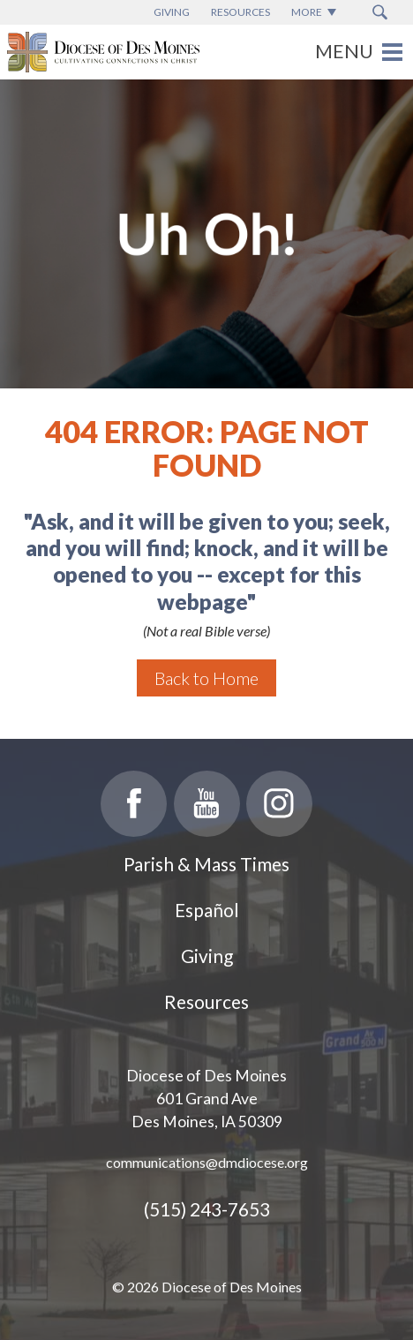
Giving (207, 956)
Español (207, 910)
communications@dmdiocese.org (207, 1162)
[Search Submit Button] (380, 12)
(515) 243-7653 (207, 1209)
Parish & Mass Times (206, 864)
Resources (206, 1001)
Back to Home (206, 678)
